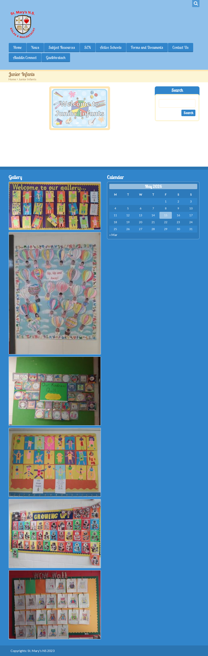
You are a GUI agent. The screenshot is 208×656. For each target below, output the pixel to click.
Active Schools (110, 47)
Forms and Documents (147, 47)
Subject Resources (62, 47)
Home (17, 47)
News (35, 47)
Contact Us (180, 47)
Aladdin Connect (25, 57)
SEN (87, 47)
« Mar (113, 235)
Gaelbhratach (55, 57)
